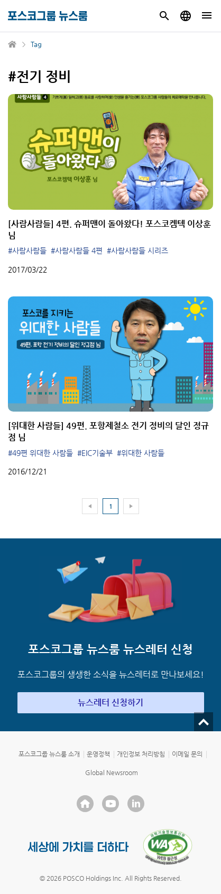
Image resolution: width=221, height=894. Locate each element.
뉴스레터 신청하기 (110, 702)
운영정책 (98, 754)
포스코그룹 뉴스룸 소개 (49, 754)
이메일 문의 (187, 754)
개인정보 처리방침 (141, 754)
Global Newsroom (111, 772)
